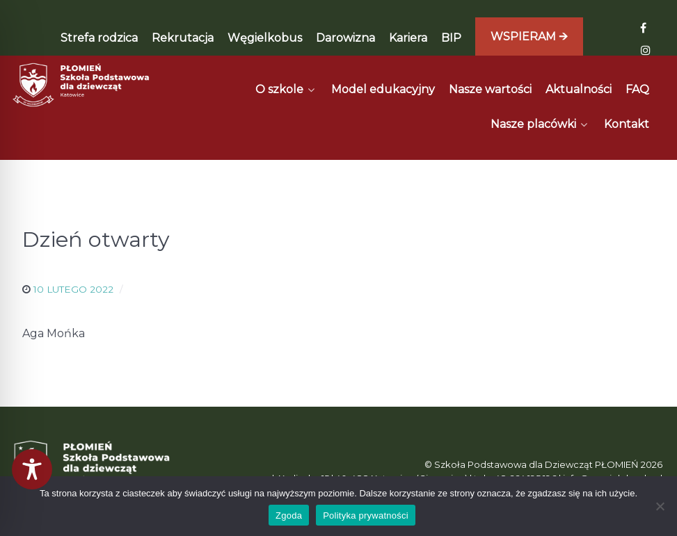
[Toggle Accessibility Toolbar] (32, 469)
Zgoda (289, 515)
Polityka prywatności (365, 515)
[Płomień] (82, 85)
